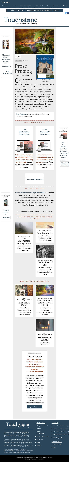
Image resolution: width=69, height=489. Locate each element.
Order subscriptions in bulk (29, 193)
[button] (27, 6)
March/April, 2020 (46, 80)
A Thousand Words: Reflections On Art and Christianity (6, 59)
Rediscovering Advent (45, 338)
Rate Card (56, 445)
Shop (38, 442)
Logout (39, 445)
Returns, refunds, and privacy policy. (34, 459)
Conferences (6, 5)
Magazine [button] (15, 5)
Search (56, 5)
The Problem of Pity (45, 263)
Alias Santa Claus (24, 303)
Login (65, 5)
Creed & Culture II (6, 212)
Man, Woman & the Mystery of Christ (45, 302)
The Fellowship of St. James (31, 457)
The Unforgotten (24, 239)
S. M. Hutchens (21, 114)
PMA (54, 448)
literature (18, 61)
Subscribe (40, 439)
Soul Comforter (45, 233)
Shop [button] (49, 5)
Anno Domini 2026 (43, 436)
